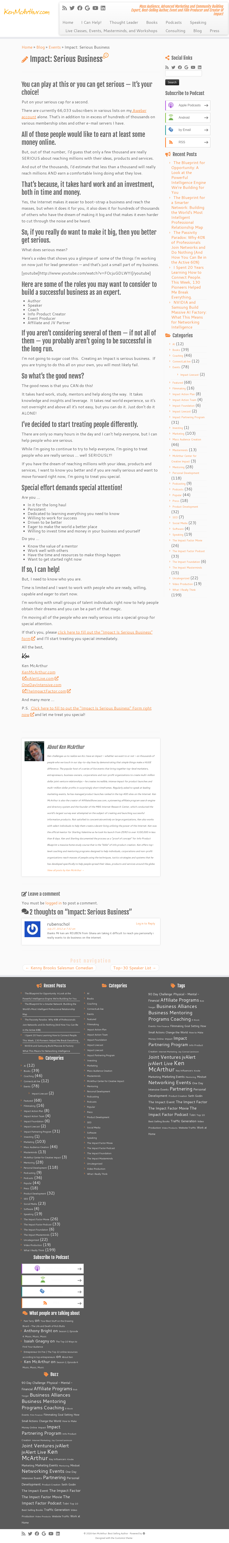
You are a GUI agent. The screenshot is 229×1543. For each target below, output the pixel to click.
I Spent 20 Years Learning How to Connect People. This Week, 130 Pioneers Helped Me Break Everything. (187, 282)
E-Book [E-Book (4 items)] (69, 1408)
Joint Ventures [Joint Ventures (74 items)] (38, 1445)
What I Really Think (184, 590)
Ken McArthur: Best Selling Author (110, 1533)
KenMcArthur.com (38, 672)
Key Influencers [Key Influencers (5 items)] (57, 1459)
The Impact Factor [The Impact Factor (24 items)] (65, 1490)
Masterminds (180, 450)
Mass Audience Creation (186, 439)
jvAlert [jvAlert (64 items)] (62, 1445)
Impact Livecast (189, 375)
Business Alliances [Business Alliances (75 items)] (50, 1394)
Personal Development (185, 473)
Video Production (182, 584)
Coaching (177, 355)
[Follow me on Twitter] (73, 8)
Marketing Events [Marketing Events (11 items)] (46, 1465)
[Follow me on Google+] (88, 8)
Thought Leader (123, 22)
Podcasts (173, 22)
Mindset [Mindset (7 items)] (75, 1465)
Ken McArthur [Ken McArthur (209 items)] (40, 1454)
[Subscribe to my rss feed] (65, 8)
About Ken (67, 1357)
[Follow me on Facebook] (81, 8)
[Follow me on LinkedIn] (104, 8)
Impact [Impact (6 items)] (42, 1427)
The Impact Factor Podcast (188, 551)
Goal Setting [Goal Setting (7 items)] (65, 1414)
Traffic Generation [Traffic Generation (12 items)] (57, 1509)
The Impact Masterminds (187, 567)
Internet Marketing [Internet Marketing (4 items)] (41, 1440)
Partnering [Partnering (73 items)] (54, 1477)
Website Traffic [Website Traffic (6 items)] (60, 1516)
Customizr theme (123, 1538)
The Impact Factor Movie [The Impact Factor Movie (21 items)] (42, 1496)
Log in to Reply (145, 923)
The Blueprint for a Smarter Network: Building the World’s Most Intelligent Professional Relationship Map (188, 212)
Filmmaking (179, 388)
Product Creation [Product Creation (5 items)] (51, 1484)
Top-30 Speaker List (134, 967)
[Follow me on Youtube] (96, 8)
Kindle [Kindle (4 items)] (70, 1459)
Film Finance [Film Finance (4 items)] (36, 1414)
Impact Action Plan (183, 394)
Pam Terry (29, 1321)
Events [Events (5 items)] (25, 1414)
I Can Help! (91, 22)
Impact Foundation (183, 405)
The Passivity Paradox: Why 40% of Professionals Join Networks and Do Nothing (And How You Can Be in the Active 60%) (188, 247)
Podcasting (178, 483)
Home (67, 22)
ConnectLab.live (181, 361)
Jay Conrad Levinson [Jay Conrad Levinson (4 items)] (61, 1440)
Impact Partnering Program (188, 417)
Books (152, 22)
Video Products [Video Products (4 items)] (43, 1516)
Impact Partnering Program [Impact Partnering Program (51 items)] (41, 1429)
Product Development (185, 506)
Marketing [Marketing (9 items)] (28, 1465)
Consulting (175, 30)
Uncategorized (180, 578)
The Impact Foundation (186, 562)
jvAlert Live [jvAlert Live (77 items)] (34, 1451)
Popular (177, 495)
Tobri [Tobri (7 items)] (66, 1503)
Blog (197, 30)
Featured (177, 382)
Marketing (178, 433)
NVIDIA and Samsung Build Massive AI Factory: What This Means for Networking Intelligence (188, 314)
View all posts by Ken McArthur (65, 870)
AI (173, 344)
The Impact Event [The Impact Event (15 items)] (35, 1490)
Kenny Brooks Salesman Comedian (59, 967)
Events (54, 47)
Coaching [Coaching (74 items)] (54, 1407)
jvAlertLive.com (42, 678)
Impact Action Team (184, 400)
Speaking (198, 22)
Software (178, 529)
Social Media (179, 523)
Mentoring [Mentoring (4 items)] (64, 1465)
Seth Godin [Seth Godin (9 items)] (68, 1484)
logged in (53, 903)
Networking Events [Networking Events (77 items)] (43, 1470)
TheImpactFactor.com (48, 691)
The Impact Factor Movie (187, 540)
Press (214, 30)
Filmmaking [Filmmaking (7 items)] (50, 1414)
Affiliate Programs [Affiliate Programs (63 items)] (53, 1388)
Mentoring (178, 467)
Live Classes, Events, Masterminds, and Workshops (111, 30)
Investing (177, 428)
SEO (175, 517)
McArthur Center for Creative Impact (42, 1157)
